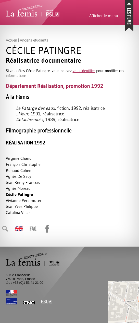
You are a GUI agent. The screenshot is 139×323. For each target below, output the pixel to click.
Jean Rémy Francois (23, 182)
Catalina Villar (18, 212)
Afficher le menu (103, 15)
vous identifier (84, 70)
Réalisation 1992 (25, 143)
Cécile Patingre (19, 194)
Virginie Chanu (19, 158)
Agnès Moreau (18, 188)
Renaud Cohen (18, 170)
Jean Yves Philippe (22, 206)
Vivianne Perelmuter (24, 200)
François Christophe (23, 164)
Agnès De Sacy (18, 176)
